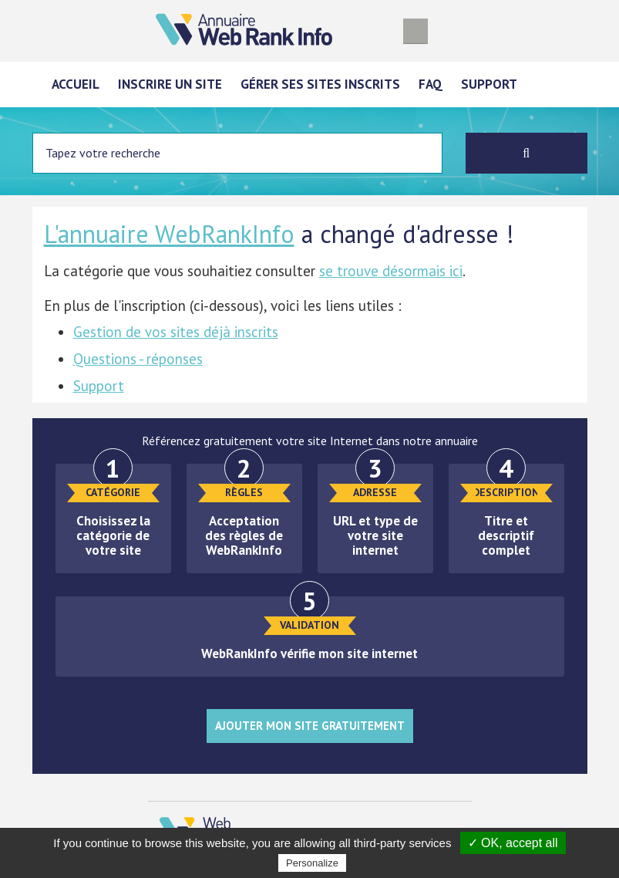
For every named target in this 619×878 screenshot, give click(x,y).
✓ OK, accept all (513, 842)
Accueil (75, 84)
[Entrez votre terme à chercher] (237, 153)
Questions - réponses (138, 359)
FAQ (430, 84)
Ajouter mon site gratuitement (310, 725)
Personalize (312, 863)
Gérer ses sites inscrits (320, 84)
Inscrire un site (170, 84)
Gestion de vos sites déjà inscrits (175, 331)
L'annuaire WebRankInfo (169, 234)
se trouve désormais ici (391, 271)
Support (489, 84)
